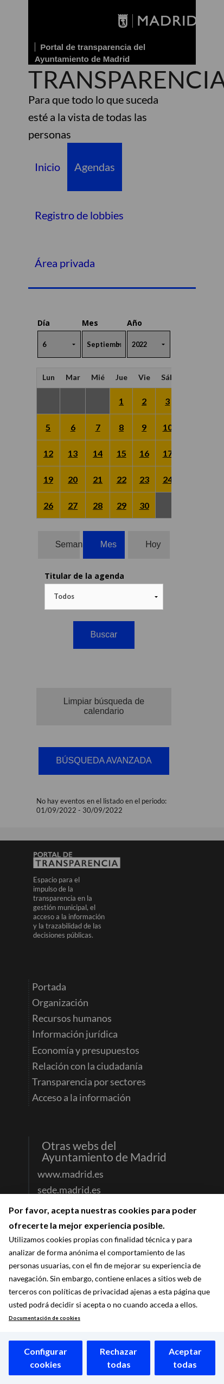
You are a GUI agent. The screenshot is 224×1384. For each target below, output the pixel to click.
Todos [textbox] (64, 596)
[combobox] (104, 597)
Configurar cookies (45, 1357)
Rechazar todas (118, 1357)
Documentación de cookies (44, 1318)
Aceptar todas (185, 1357)
